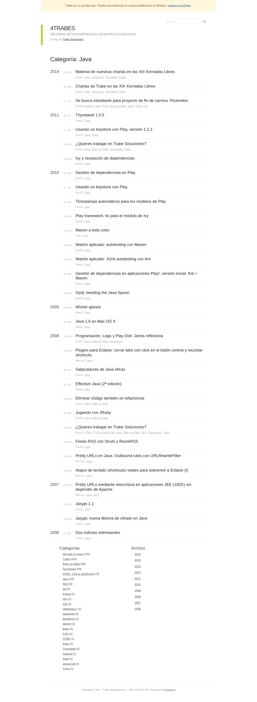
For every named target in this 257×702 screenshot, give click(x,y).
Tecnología (116, 149)
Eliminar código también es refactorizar (110, 398)
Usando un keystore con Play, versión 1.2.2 (114, 129)
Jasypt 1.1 (85, 503)
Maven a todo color (93, 230)
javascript (68, 613)
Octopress (169, 689)
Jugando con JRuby (93, 412)
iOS (145, 106)
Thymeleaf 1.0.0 (90, 115)
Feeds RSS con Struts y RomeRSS (107, 441)
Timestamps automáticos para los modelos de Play (121, 201)
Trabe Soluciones (73, 39)
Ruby (105, 106)
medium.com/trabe (179, 5)
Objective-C (70, 609)
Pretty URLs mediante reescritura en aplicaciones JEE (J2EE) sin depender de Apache (134, 487)
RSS (205, 22)
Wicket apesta (88, 307)
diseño (67, 623)
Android (89, 106)
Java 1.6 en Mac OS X (96, 321)
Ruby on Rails (118, 106)
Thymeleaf (111, 77)
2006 (138, 608)
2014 (138, 560)
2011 (138, 578)
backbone (69, 618)
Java (87, 77)
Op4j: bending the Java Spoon (102, 292)
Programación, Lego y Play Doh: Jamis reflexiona (119, 335)
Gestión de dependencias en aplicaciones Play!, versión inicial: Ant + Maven (137, 275)
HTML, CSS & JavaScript (99, 432)
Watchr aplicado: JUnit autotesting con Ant (113, 259)
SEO (144, 432)
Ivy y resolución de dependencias (105, 158)
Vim (65, 599)
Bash (66, 628)
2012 (138, 572)
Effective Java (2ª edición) (99, 384)
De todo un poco (73, 554)
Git (64, 589)
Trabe (122, 77)
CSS (65, 633)
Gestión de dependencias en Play (105, 172)
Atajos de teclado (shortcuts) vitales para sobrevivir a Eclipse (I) (132, 470)
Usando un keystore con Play (102, 187)
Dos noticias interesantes (98, 532)
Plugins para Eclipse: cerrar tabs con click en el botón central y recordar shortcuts (140, 352)
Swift (131, 106)
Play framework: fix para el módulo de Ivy (112, 215)
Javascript (98, 77)
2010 (138, 584)
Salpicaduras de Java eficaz (100, 369)
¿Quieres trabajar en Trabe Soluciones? (111, 143)
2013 (138, 566)
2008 (138, 596)
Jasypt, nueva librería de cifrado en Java (111, 518)
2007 (138, 602)
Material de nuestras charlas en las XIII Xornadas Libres (125, 71)
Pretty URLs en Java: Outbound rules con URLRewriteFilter (128, 455)
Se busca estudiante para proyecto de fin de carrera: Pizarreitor (132, 100)
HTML (66, 638)
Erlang (67, 594)
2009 (138, 590)
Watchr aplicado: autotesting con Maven (111, 244)
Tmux (66, 668)
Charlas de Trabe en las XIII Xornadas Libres (115, 86)
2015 (138, 554)
